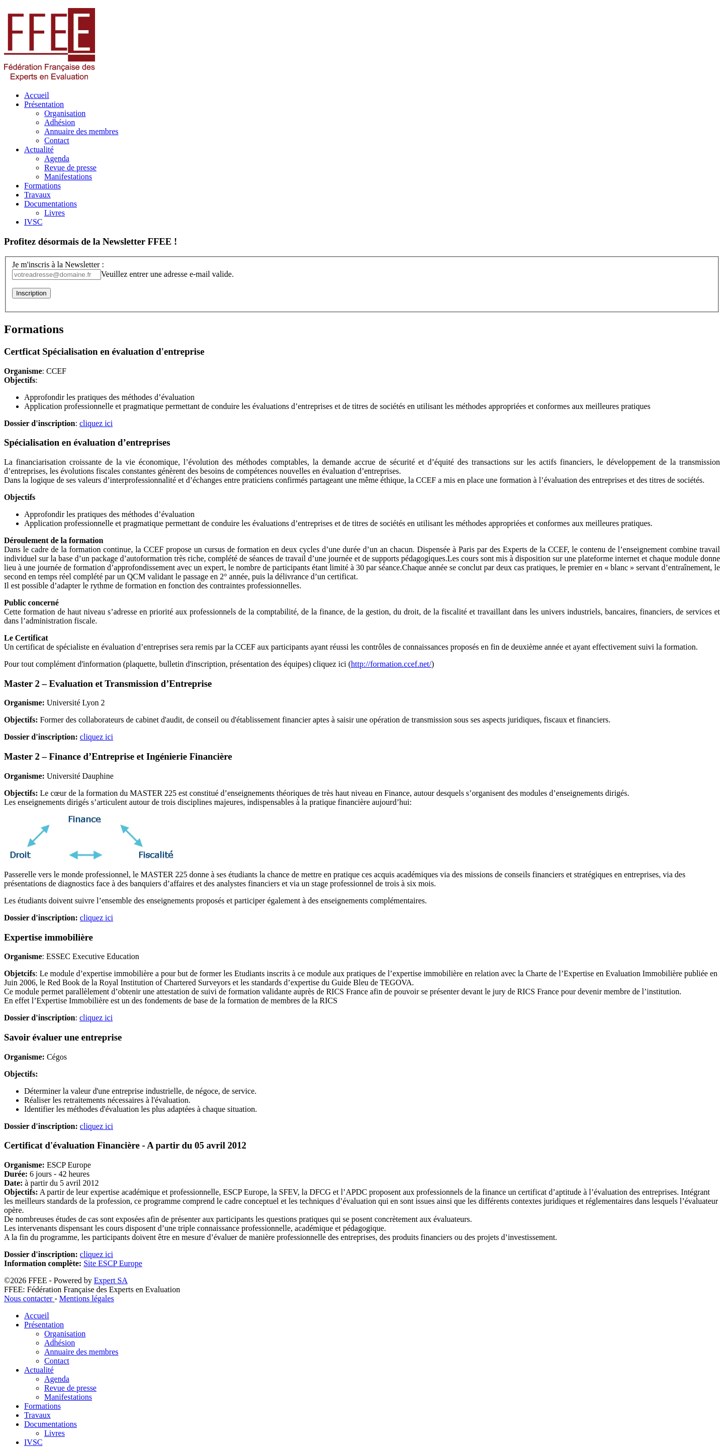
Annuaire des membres (81, 131)
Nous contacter (29, 1298)
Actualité (39, 149)
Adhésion (59, 122)
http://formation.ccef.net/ (391, 664)
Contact (56, 140)
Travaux (37, 194)
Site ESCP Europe (112, 1263)
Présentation (44, 104)
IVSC (33, 222)
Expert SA (111, 1280)
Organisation (64, 113)
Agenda (56, 158)
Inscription (31, 293)
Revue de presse (70, 167)
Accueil (36, 95)
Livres (54, 213)
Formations (42, 185)
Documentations (50, 203)
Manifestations (68, 176)
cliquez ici (96, 423)
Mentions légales (86, 1298)
